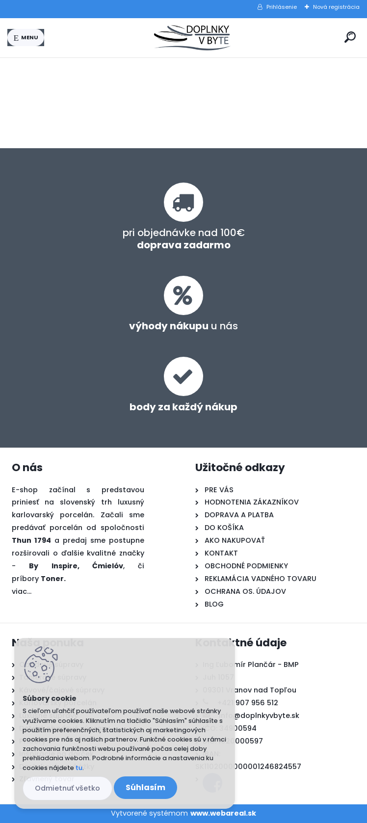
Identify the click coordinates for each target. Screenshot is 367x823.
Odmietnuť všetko (67, 788)
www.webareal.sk (223, 813)
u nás (183, 326)
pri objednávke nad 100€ (184, 239)
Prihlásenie (281, 7)
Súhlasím (145, 787)
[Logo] (192, 38)
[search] (350, 37)
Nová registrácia (336, 7)
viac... (21, 591)
